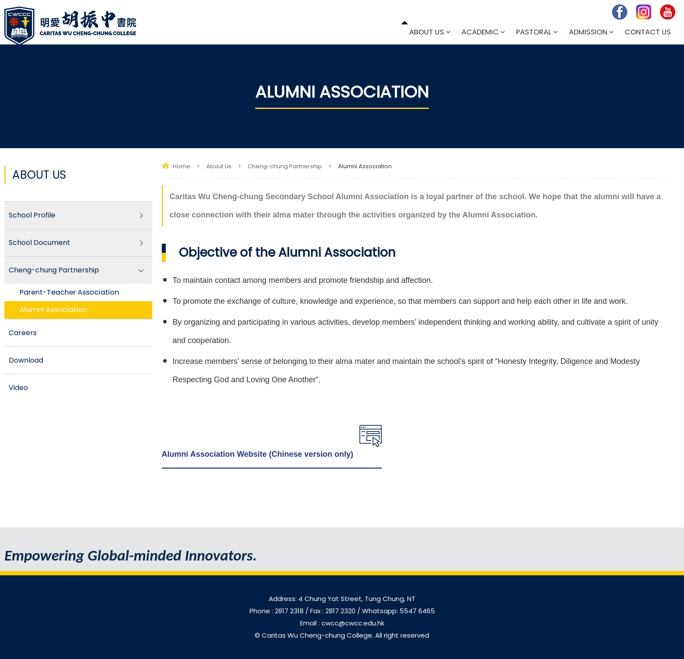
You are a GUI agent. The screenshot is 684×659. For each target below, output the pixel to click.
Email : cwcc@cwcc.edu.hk (342, 623)
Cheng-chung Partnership (285, 166)
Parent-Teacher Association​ (69, 292)
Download (26, 360)
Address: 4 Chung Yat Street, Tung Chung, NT (342, 598)
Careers (23, 333)
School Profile (32, 215)
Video (18, 388)
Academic (480, 32)
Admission (588, 32)
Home (181, 166)
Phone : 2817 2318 (277, 610)
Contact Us (648, 32)
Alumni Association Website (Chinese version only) (257, 454)
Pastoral (533, 32)
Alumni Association (53, 310)
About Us (426, 32)
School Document (39, 243)
